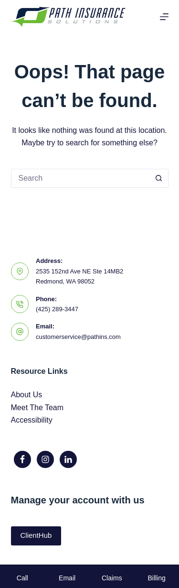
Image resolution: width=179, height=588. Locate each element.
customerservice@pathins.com (78, 336)
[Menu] (164, 16)
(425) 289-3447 (57, 309)
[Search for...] (80, 178)
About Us (26, 395)
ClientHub (36, 535)
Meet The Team (37, 407)
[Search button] (158, 178)
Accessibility (32, 420)
